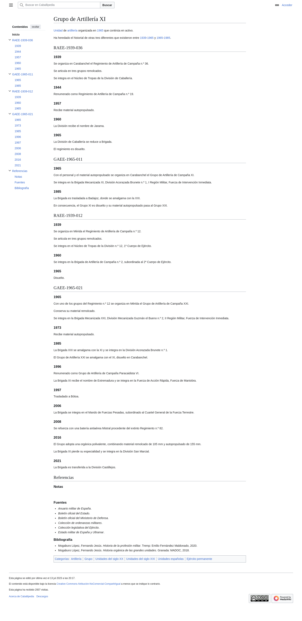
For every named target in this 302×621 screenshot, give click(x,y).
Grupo (88, 558)
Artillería (76, 558)
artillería (72, 30)
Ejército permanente (199, 558)
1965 (100, 30)
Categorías (62, 558)
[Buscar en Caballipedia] (59, 5)
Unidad (58, 30)
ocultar (35, 26)
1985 (167, 37)
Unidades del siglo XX (109, 558)
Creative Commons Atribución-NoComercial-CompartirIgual (89, 583)
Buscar (107, 5)
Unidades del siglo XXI (140, 558)
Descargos (42, 596)
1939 (143, 37)
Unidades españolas (171, 558)
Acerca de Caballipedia (21, 596)
